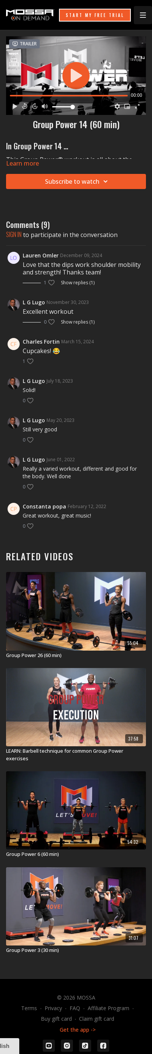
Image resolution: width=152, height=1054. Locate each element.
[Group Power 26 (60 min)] (76, 655)
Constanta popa (44, 506)
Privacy (53, 1008)
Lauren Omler (41, 255)
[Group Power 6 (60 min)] (76, 854)
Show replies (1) (78, 283)
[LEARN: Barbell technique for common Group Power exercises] (76, 754)
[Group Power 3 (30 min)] (76, 950)
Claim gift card (96, 1018)
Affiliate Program (108, 1008)
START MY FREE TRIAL (95, 15)
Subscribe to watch (77, 181)
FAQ (75, 1008)
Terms (29, 1008)
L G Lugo (34, 302)
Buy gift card (56, 1018)
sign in (14, 234)
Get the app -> (78, 1029)
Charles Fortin (41, 341)
